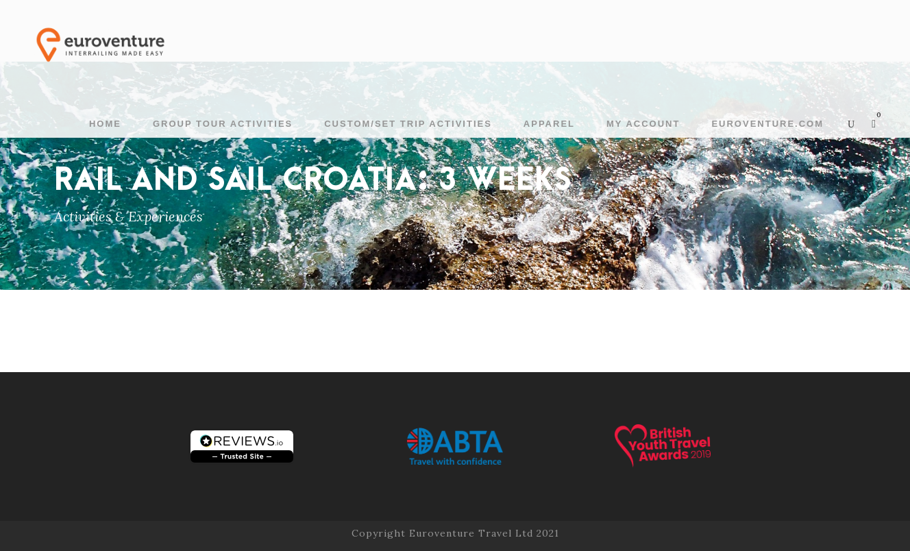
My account (643, 124)
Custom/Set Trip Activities (408, 124)
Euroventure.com (767, 124)
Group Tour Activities (223, 124)
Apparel (549, 124)
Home (105, 124)
